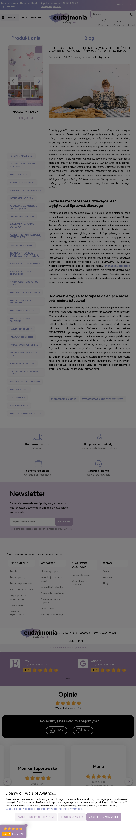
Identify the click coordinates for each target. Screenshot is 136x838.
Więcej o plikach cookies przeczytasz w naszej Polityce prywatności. (44, 808)
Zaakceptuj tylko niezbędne (36, 817)
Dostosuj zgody (72, 817)
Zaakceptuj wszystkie (103, 817)
